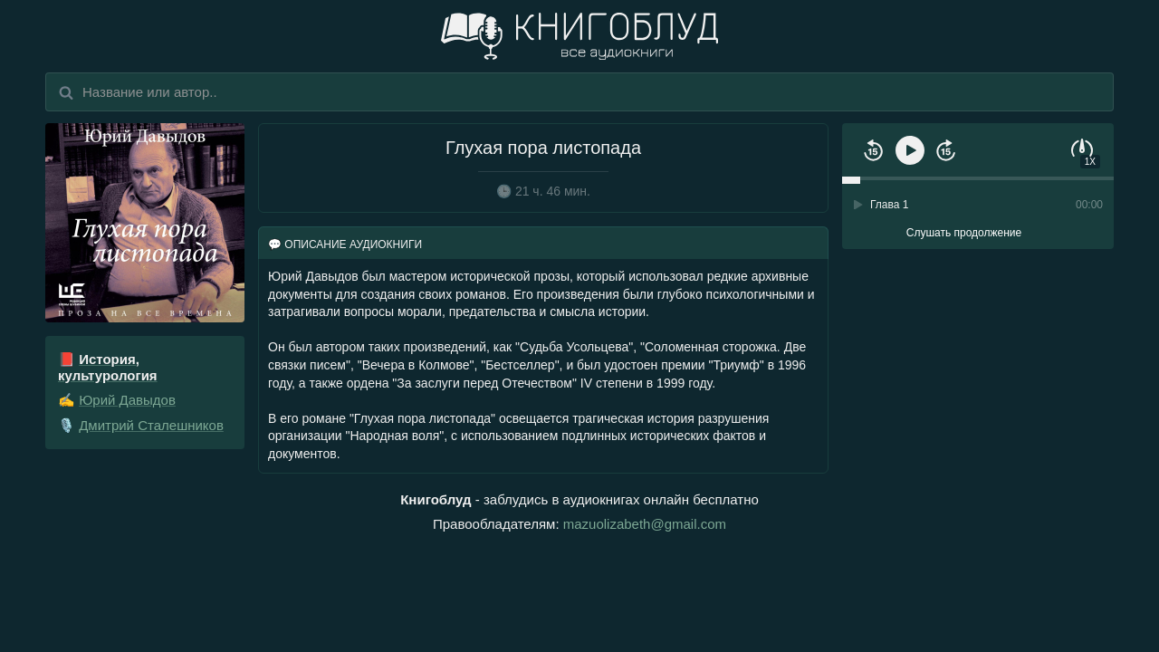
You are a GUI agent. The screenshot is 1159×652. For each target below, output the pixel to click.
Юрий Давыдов (127, 400)
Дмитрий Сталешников (151, 425)
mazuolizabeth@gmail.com (644, 524)
